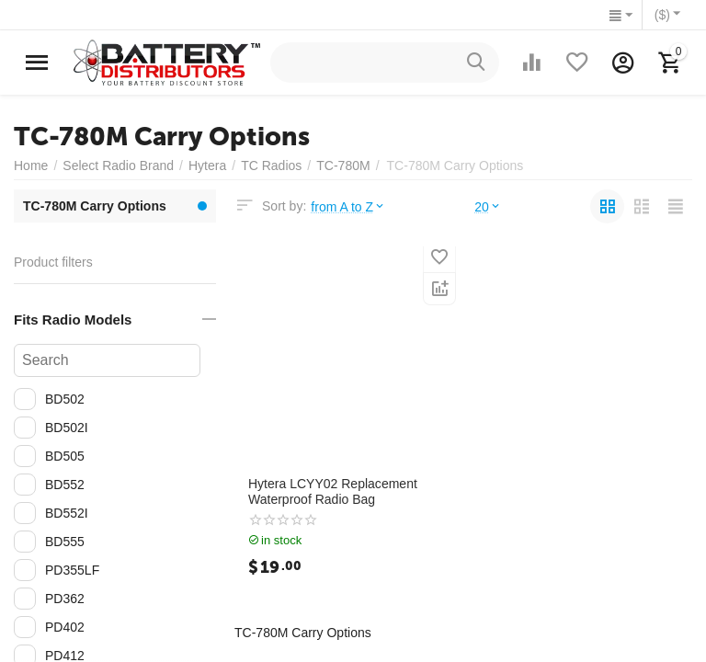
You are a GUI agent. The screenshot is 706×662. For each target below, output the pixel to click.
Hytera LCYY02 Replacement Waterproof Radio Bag (332, 491)
